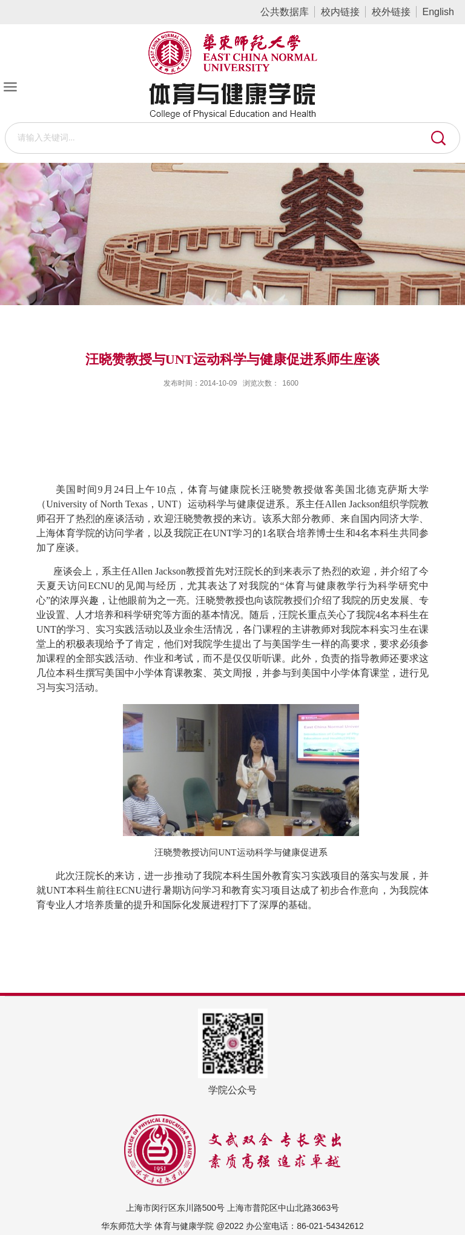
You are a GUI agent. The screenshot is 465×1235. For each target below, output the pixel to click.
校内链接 (340, 12)
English (438, 12)
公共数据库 (284, 12)
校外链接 (391, 12)
